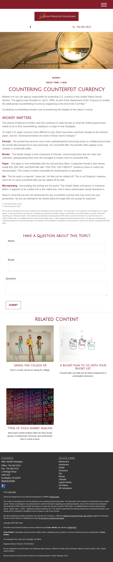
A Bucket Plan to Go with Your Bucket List (83, 367)
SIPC (75, 527)
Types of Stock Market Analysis (30, 428)
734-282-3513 (82, 27)
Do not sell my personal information (51, 518)
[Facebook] (30, 27)
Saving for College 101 (30, 365)
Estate (62, 467)
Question (11, 278)
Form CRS (12, 492)
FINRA (69, 527)
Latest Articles (65, 482)
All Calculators (65, 488)
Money (62, 476)
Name (11, 241)
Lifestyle (62, 479)
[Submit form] (13, 305)
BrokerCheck (54, 497)
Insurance (63, 470)
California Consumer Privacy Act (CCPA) (77, 516)
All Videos (63, 485)
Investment (64, 464)
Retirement (64, 461)
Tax (60, 473)
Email (11, 260)
